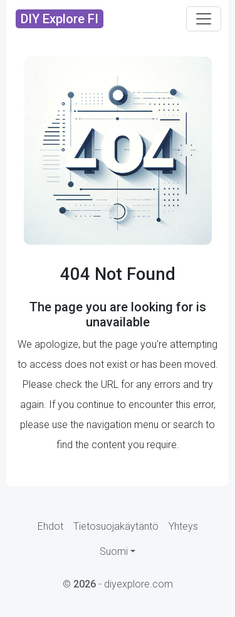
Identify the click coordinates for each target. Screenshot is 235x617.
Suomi (114, 551)
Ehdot (50, 526)
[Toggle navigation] (203, 18)
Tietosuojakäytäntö (116, 526)
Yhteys (183, 526)
